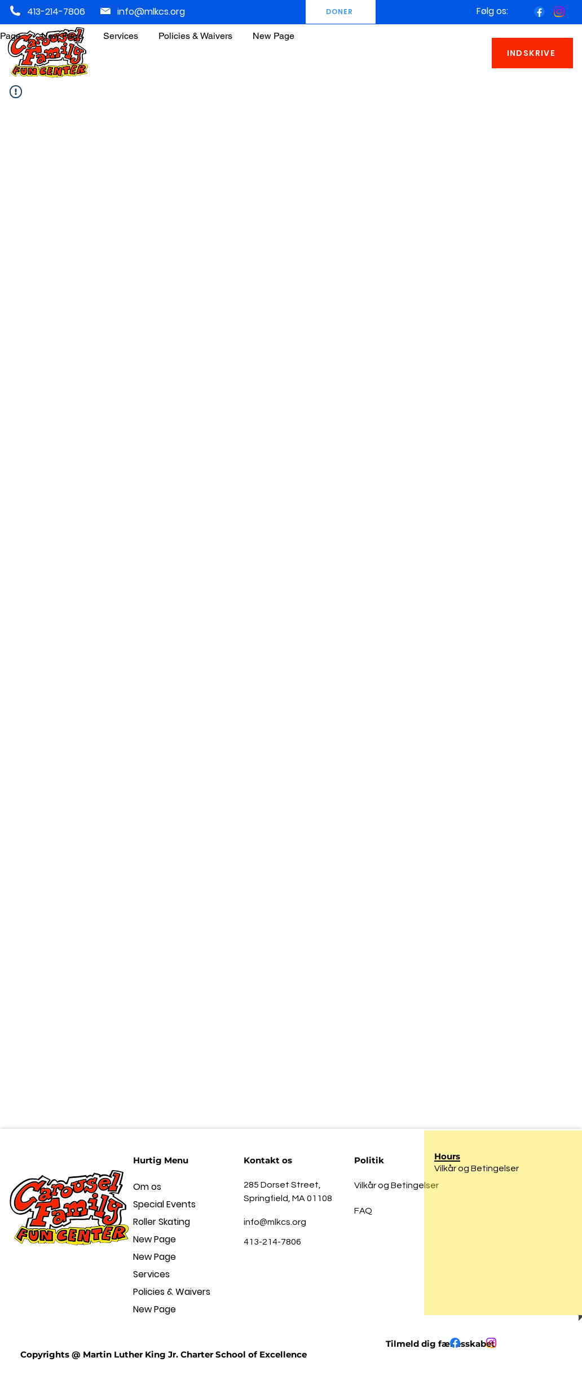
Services (151, 1274)
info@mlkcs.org (151, 11)
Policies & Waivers (171, 1291)
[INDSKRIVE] (532, 53)
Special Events (164, 1204)
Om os (147, 1186)
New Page (154, 1239)
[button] (195, 31)
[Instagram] (559, 12)
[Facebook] (539, 12)
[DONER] (341, 12)
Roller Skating (161, 1221)
